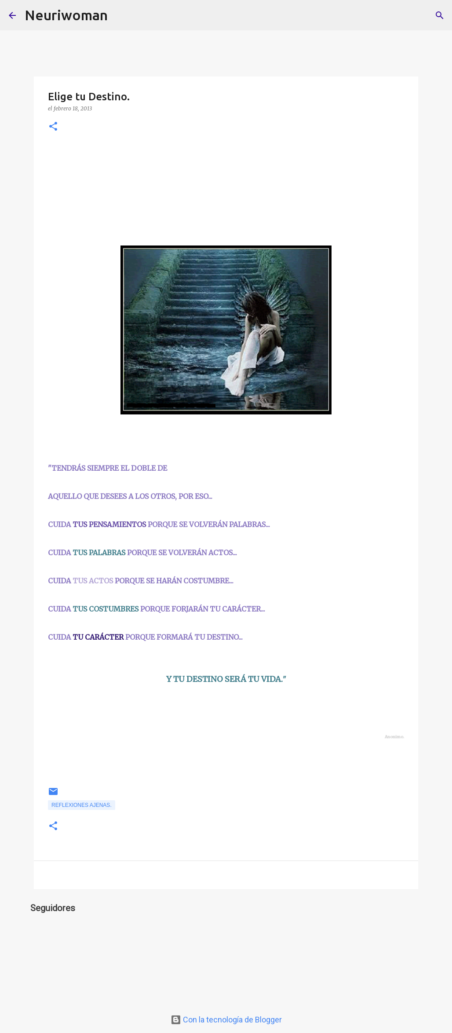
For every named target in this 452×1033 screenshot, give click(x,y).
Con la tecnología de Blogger (226, 1019)
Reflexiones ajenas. (81, 805)
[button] (53, 127)
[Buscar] (120, 15)
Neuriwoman (66, 15)
